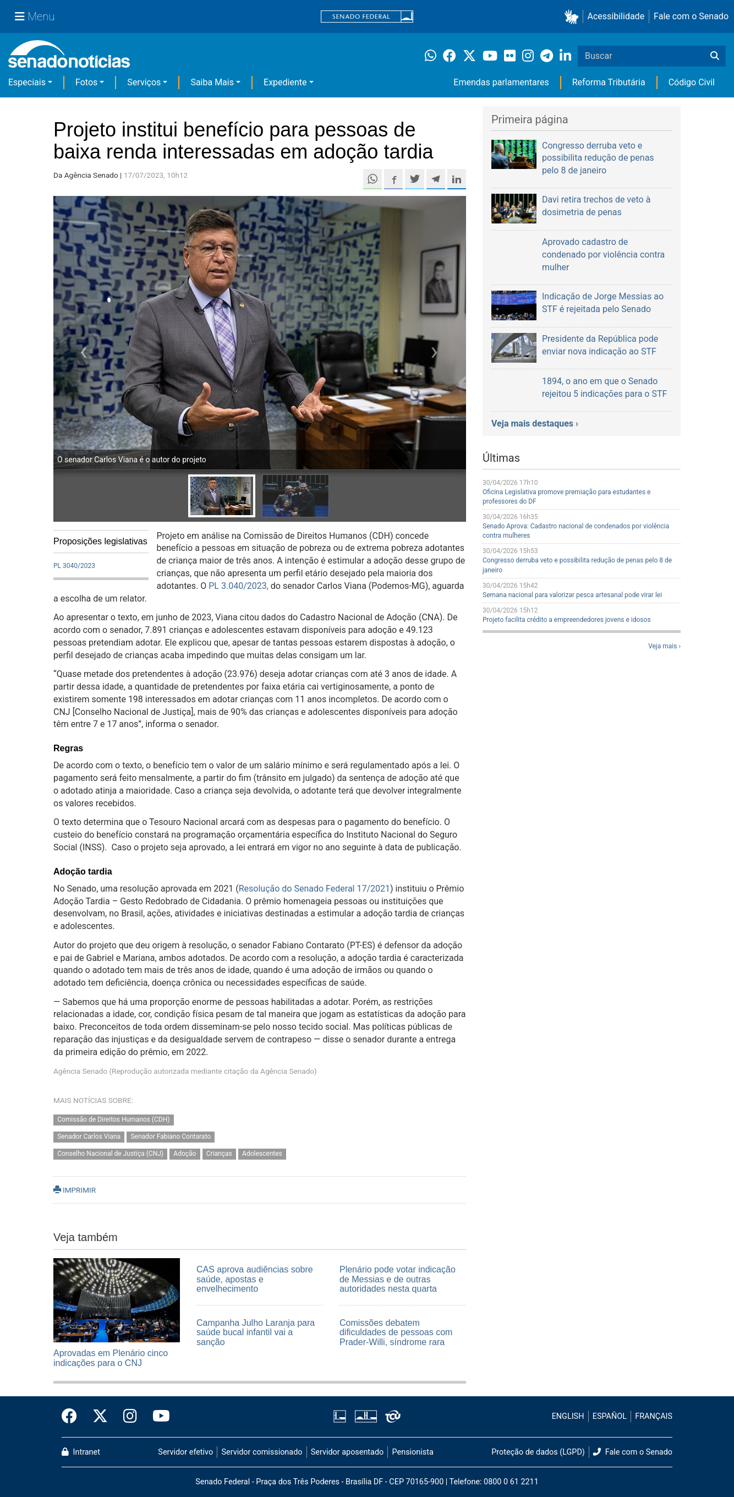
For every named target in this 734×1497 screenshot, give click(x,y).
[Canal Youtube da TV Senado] (157, 1416)
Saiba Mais (212, 82)
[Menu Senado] (35, 16)
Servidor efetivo (185, 1452)
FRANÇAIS (653, 1416)
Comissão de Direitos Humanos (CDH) (113, 1119)
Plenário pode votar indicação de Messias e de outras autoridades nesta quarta (397, 1279)
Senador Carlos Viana (88, 1136)
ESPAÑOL (610, 1416)
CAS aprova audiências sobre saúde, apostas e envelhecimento (254, 1279)
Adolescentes (262, 1153)
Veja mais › (664, 646)
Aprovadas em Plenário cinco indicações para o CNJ (110, 1358)
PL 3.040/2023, (239, 586)
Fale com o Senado (691, 16)
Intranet (81, 1452)
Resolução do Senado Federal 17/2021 (314, 888)
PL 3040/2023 (74, 566)
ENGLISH (568, 1416)
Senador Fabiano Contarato (170, 1136)
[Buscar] (715, 56)
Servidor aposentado (347, 1452)
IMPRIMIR (74, 1189)
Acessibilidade (616, 16)
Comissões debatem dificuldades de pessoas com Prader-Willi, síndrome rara (395, 1332)
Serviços (144, 82)
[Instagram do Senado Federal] (130, 1416)
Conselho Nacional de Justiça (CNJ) (110, 1153)
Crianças (219, 1153)
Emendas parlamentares (501, 82)
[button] (574, 16)
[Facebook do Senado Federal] (73, 1416)
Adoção (184, 1153)
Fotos (86, 82)
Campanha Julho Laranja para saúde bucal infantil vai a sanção (255, 1332)
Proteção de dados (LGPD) (538, 1452)
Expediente (285, 82)
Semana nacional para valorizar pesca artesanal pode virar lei (572, 595)
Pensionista (413, 1452)
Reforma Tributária (608, 82)
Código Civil (692, 82)
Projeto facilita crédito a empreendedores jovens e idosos (567, 620)
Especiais (27, 82)
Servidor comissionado (262, 1452)
